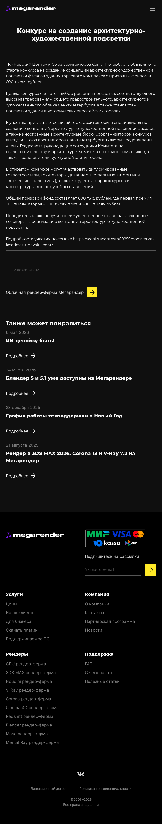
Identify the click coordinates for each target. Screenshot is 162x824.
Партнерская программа (110, 621)
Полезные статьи (102, 681)
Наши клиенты (20, 612)
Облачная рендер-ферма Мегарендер (51, 292)
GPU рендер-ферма (26, 663)
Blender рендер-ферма (29, 725)
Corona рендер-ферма (28, 698)
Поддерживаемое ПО (28, 638)
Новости (93, 630)
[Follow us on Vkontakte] (81, 774)
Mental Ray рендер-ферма (32, 742)
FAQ (89, 663)
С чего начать (99, 672)
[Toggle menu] (152, 9)
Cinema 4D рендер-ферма (32, 707)
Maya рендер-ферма (27, 733)
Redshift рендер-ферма (29, 716)
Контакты (94, 612)
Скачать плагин (22, 630)
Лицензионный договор (50, 788)
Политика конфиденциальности (105, 788)
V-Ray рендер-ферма (27, 690)
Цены (11, 604)
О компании (97, 604)
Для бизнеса (18, 621)
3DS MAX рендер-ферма (31, 672)
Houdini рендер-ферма (29, 681)
